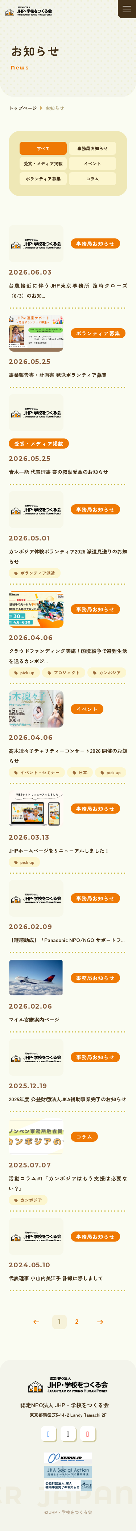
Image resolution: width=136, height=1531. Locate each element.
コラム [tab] (92, 178)
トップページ (23, 108)
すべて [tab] (43, 148)
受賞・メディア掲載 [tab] (43, 163)
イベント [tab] (92, 163)
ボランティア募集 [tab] (43, 178)
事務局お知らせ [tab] (92, 148)
